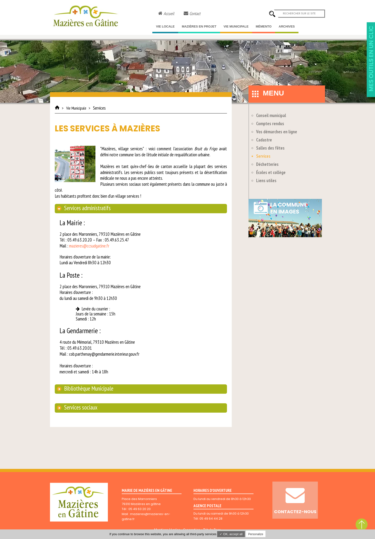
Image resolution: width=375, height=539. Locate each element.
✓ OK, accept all (231, 534)
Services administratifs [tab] (87, 208)
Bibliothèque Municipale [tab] (88, 388)
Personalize (255, 534)
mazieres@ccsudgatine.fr (89, 246)
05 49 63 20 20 (139, 509)
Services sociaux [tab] (80, 407)
